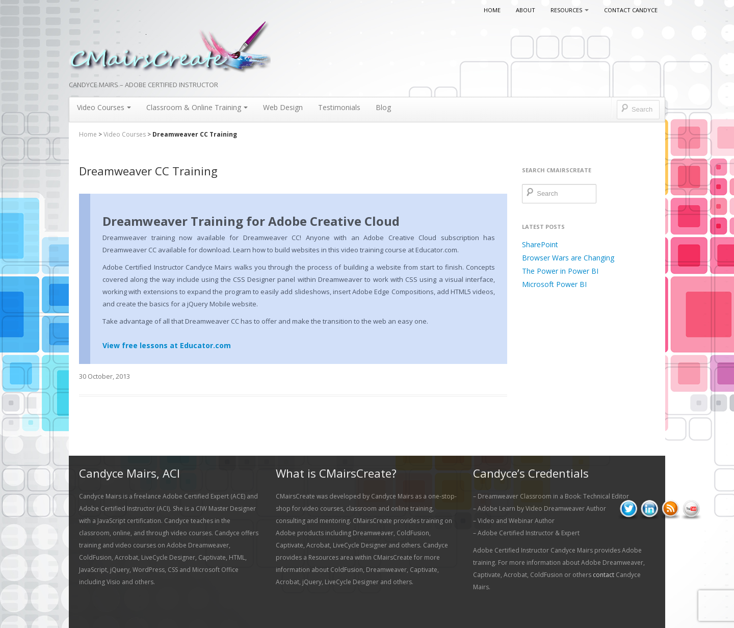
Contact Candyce (631, 10)
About (525, 10)
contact (603, 574)
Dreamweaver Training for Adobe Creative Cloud (251, 221)
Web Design (283, 107)
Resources (569, 10)
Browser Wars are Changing (568, 258)
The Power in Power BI (560, 271)
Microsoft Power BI (554, 284)
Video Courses (104, 107)
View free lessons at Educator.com (166, 345)
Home (492, 10)
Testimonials (339, 107)
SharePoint (540, 244)
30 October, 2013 (104, 376)
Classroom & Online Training (197, 107)
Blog (383, 107)
